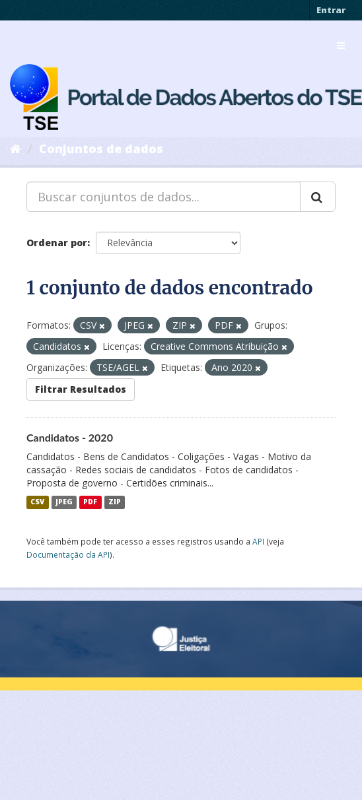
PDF (90, 502)
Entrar (330, 10)
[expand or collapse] (341, 45)
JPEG (64, 502)
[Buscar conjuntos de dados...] (163, 197)
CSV (37, 502)
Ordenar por (56, 242)
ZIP (114, 502)
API (258, 541)
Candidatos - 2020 (69, 437)
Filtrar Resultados (80, 389)
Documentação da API (68, 554)
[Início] (15, 148)
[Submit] (318, 197)
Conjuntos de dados (101, 148)
